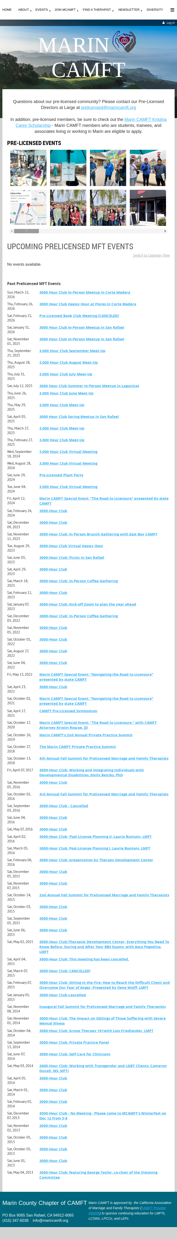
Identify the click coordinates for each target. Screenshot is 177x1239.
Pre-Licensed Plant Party (61, 474)
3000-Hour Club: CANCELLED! (64, 970)
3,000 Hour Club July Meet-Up (65, 374)
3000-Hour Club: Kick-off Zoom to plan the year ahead (87, 604)
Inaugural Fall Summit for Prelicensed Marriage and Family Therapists (102, 1006)
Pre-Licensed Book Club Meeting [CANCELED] (79, 315)
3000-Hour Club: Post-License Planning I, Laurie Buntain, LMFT (94, 848)
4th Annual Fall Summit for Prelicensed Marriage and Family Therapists (103, 758)
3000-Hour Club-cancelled (62, 994)
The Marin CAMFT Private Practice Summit (77, 746)
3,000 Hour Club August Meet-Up (68, 362)
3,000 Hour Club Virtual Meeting (68, 451)
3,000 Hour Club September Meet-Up (72, 350)
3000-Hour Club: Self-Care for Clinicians (74, 1054)
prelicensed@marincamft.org (108, 107)
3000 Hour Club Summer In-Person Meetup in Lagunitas (89, 385)
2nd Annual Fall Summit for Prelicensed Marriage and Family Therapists (104, 894)
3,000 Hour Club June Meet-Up (66, 393)
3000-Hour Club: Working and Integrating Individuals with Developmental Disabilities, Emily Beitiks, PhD (91, 772)
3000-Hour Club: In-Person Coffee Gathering (78, 580)
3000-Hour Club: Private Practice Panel (74, 1042)
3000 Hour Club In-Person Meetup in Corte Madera (84, 292)
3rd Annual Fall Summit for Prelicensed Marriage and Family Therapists (103, 794)
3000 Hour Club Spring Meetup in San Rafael (79, 416)
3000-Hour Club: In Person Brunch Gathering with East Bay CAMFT (98, 534)
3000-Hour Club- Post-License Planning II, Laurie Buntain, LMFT (95, 836)
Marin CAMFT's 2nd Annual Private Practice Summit (86, 734)
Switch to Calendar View (151, 255)
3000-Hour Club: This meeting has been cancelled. (84, 959)
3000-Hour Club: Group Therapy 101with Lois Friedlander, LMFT (96, 1030)
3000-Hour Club (53, 510)
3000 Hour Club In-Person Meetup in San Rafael (81, 327)
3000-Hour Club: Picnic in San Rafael (71, 557)
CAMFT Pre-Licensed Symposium (68, 710)
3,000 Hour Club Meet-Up (61, 404)
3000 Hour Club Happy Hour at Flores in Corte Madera (87, 303)
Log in (171, 23)
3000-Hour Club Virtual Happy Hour (71, 545)
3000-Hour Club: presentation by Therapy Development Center (96, 859)
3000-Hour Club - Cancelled (63, 805)
